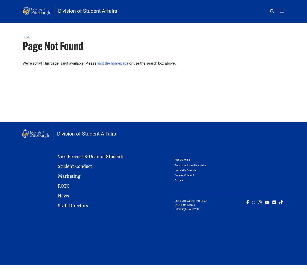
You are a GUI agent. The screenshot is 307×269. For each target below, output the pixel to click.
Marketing (69, 176)
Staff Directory (73, 206)
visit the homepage (112, 63)
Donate (179, 180)
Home (26, 37)
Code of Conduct (184, 175)
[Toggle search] (273, 11)
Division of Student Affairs (87, 10)
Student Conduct (75, 166)
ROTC (63, 186)
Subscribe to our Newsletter (191, 165)
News (63, 196)
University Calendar (186, 170)
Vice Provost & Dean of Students (91, 156)
